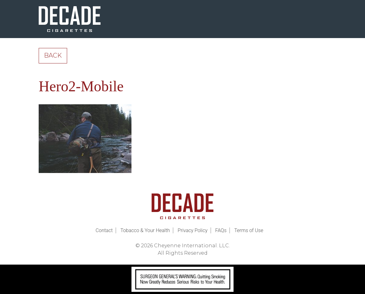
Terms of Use (248, 230)
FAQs (221, 230)
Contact (104, 230)
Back (53, 55)
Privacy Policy (192, 230)
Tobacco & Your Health (145, 230)
